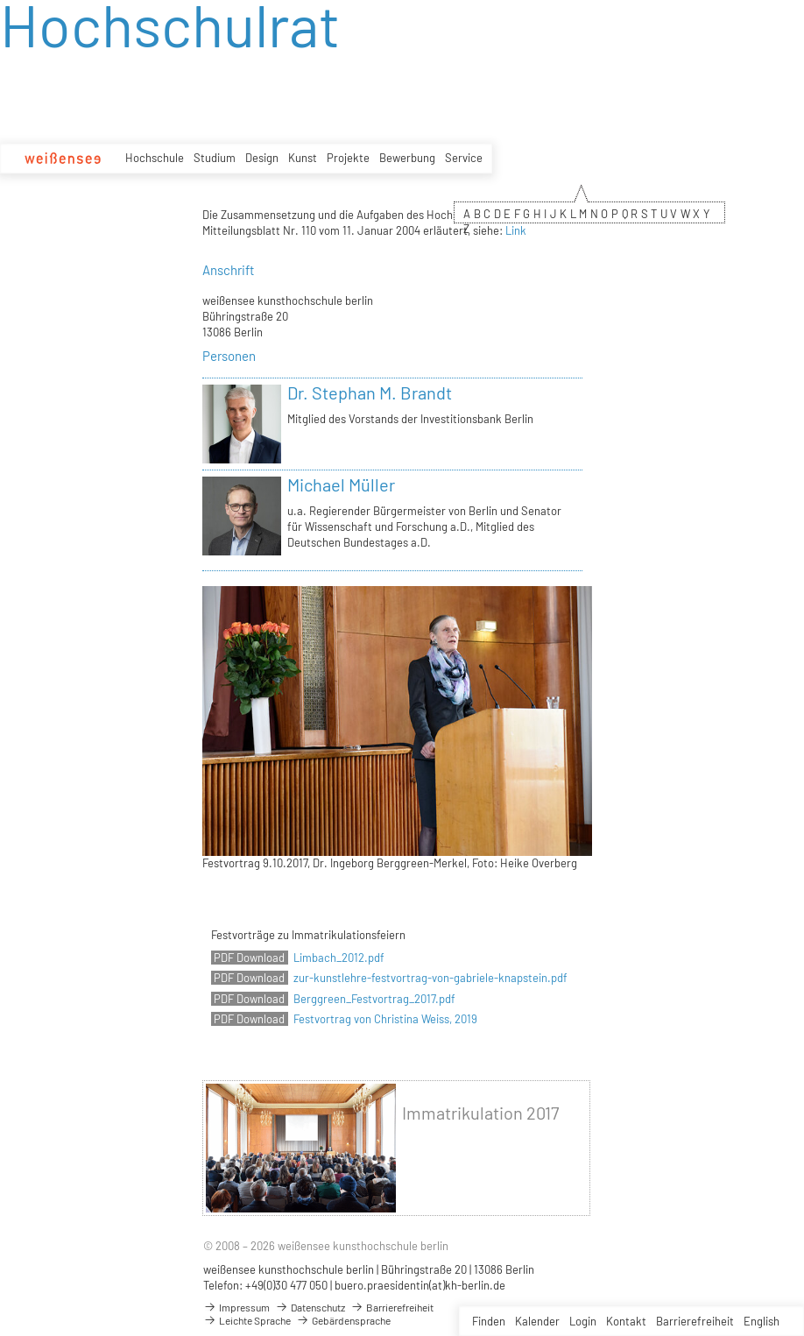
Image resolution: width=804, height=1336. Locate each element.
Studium (215, 158)
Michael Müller (341, 484)
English (761, 1321)
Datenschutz (310, 1307)
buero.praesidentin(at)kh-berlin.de (420, 1285)
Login (582, 1321)
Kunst (302, 158)
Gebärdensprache (343, 1320)
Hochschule (154, 158)
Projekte (348, 158)
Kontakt (626, 1321)
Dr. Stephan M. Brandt (369, 392)
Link (515, 230)
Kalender (537, 1321)
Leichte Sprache (247, 1320)
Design (262, 158)
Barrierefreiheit (695, 1321)
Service (464, 158)
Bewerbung (407, 158)
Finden (488, 1321)
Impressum (236, 1307)
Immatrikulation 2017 (480, 1113)
